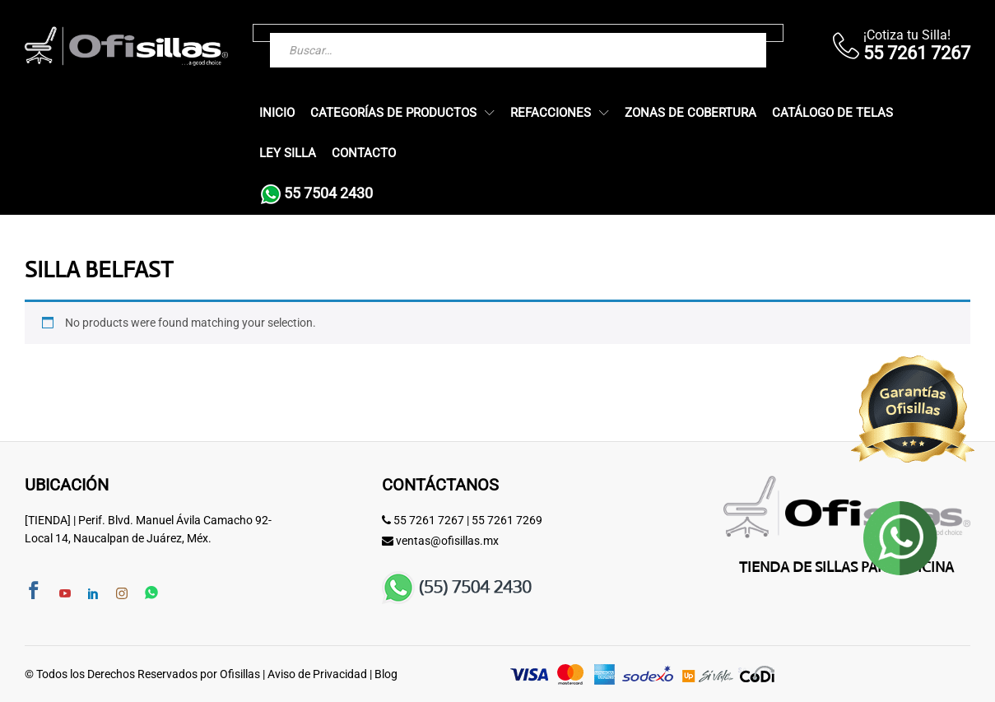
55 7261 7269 (507, 520)
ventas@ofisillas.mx (447, 540)
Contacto (364, 153)
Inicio (277, 113)
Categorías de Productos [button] (393, 113)
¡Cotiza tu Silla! (907, 35)
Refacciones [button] (550, 113)
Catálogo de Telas (832, 113)
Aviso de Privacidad (317, 674)
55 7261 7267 (428, 520)
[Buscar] (721, 32)
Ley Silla (287, 153)
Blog (386, 674)
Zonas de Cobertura (690, 113)
